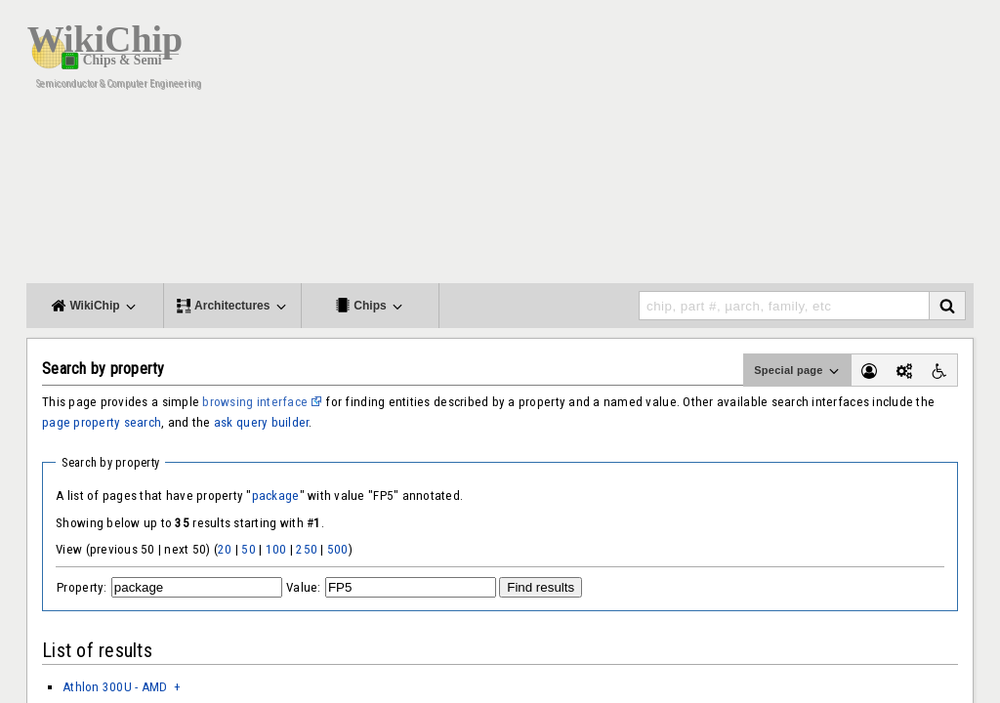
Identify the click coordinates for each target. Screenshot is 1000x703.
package (276, 495)
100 (276, 549)
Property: (81, 587)
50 (248, 549)
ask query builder (262, 422)
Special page (798, 371)
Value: (303, 587)
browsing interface (255, 401)
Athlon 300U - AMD (115, 687)
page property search (101, 422)
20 (225, 549)
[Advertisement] (617, 146)
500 (338, 549)
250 (306, 549)
